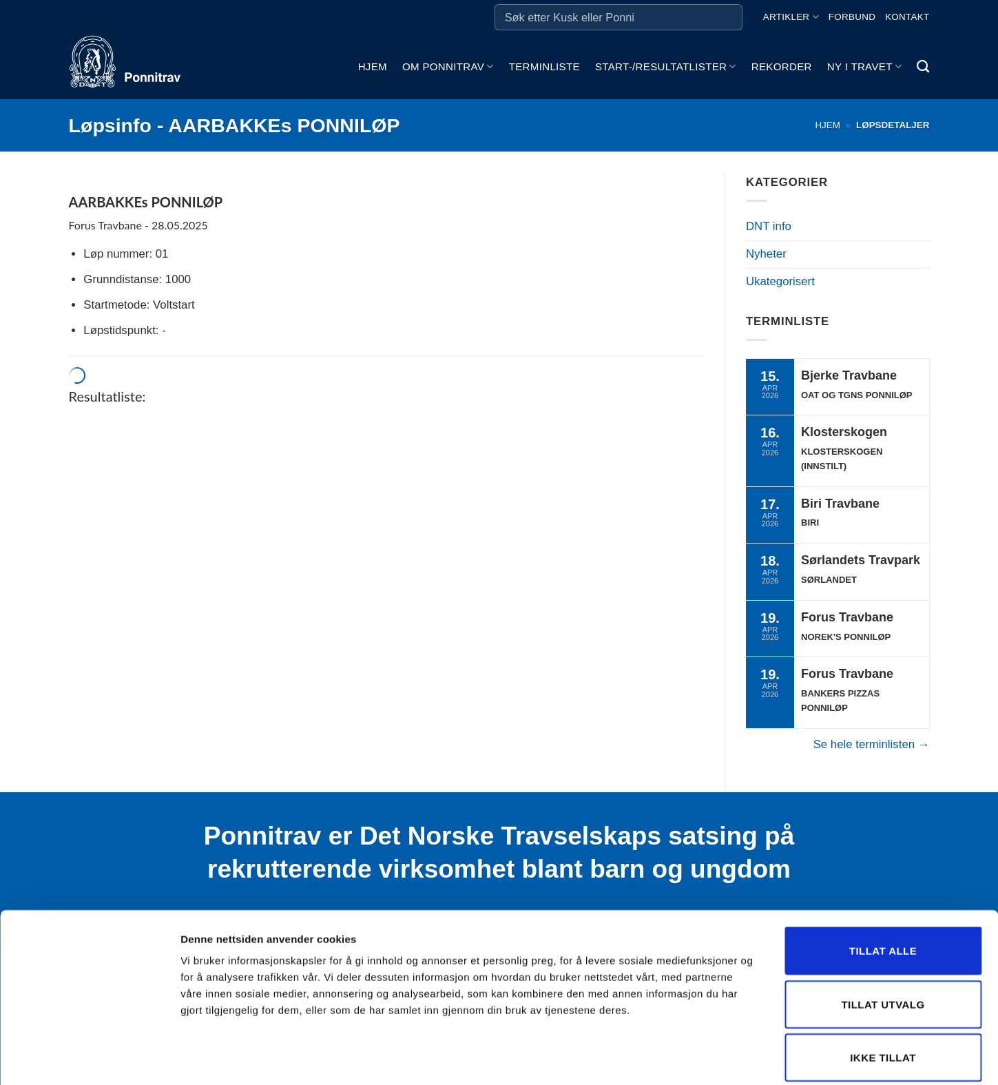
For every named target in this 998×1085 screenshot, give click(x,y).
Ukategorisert (780, 281)
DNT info (768, 226)
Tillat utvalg (882, 937)
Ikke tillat (883, 990)
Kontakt (907, 17)
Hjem (372, 66)
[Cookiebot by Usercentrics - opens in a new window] (89, 1058)
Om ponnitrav (448, 66)
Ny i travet (864, 66)
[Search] (923, 66)
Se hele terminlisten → (871, 744)
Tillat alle (883, 883)
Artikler (791, 16)
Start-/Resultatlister (665, 66)
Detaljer (733, 1058)
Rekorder (781, 66)
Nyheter (766, 253)
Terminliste (544, 66)
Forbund (852, 17)
